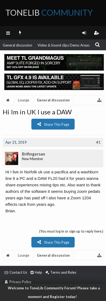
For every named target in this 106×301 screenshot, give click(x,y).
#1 (98, 142)
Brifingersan (33, 153)
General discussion (17, 45)
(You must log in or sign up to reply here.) (71, 231)
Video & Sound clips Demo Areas (64, 45)
